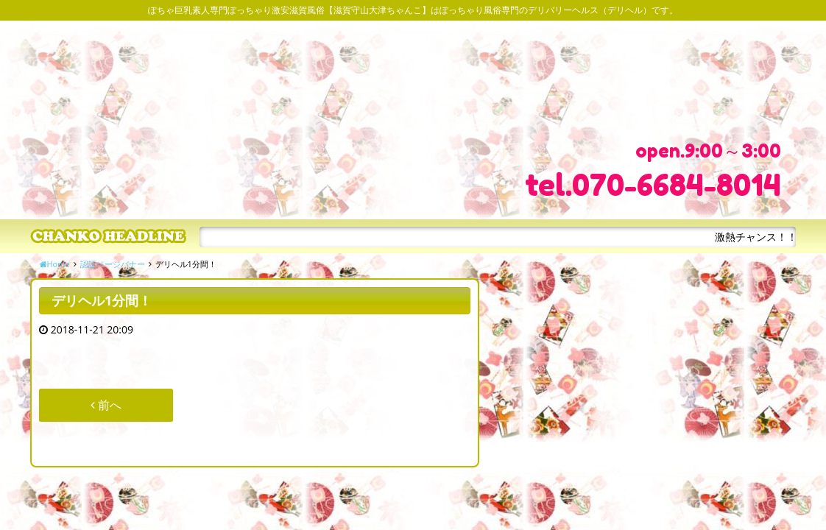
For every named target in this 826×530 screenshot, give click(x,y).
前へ (106, 405)
